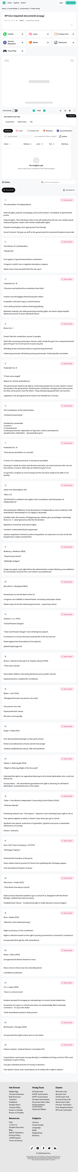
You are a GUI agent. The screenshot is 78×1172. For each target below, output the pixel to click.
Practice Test (33, 131)
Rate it (22, 20)
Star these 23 (69, 190)
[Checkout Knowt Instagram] (37, 1148)
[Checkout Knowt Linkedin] (55, 1148)
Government (24, 8)
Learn (19, 131)
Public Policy (35, 8)
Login (61, 3)
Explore (16, 3)
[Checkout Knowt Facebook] (43, 1148)
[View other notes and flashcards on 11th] (31, 122)
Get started (71, 3)
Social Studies (13, 8)
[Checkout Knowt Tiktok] (32, 1148)
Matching (47, 131)
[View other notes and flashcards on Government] (10, 122)
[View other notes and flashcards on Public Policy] (22, 122)
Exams (23, 3)
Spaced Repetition (64, 131)
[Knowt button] (72, 25)
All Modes (8, 131)
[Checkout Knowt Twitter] (49, 1148)
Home (9, 3)
